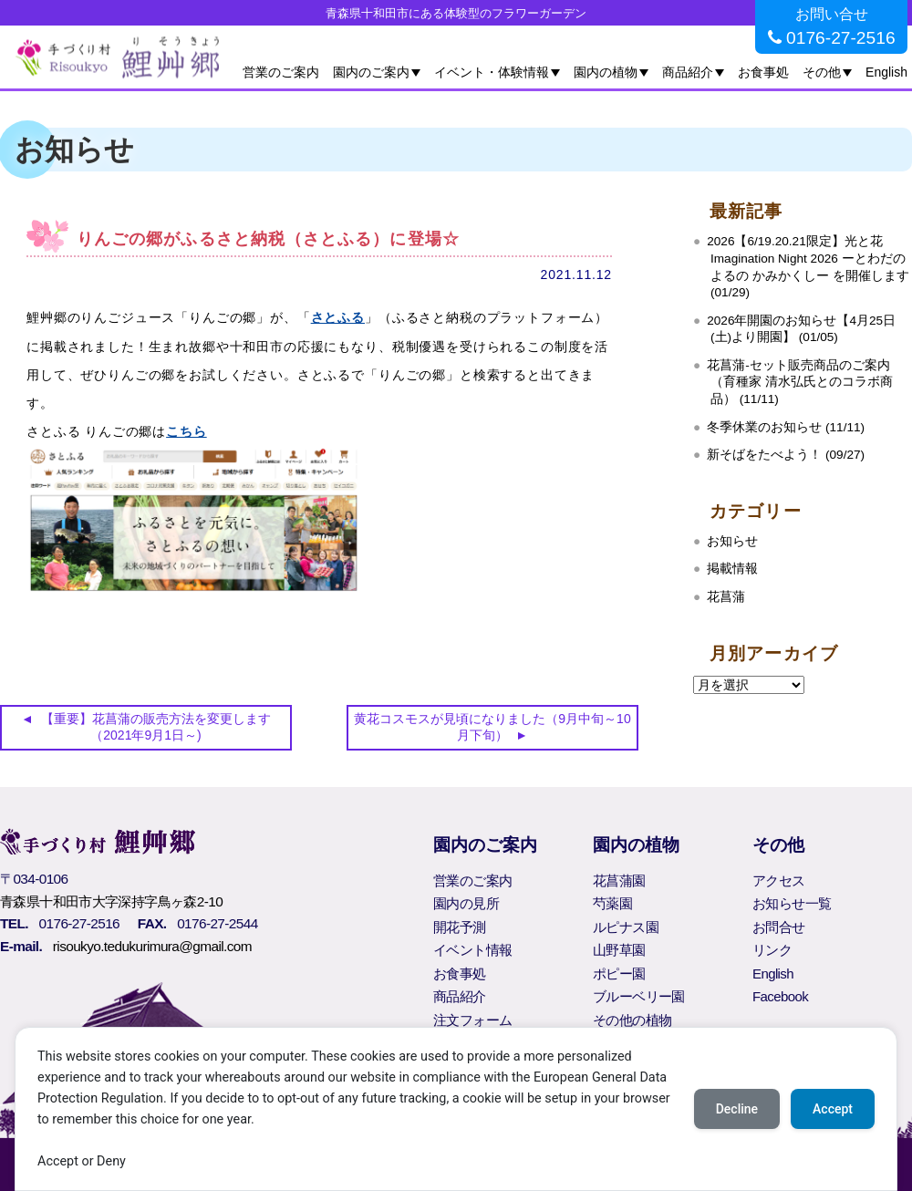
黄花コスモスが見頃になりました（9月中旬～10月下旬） (492, 726)
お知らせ (732, 541)
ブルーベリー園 (639, 996)
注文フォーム (472, 1020)
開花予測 (459, 927)
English (886, 72)
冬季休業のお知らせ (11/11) (786, 427)
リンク (772, 950)
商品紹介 (687, 72)
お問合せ (778, 927)
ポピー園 (619, 973)
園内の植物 (605, 72)
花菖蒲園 (619, 880)
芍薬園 (612, 903)
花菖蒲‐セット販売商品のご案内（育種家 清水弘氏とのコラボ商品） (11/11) (800, 382)
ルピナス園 (625, 927)
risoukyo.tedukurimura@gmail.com (152, 946)
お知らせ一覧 (791, 903)
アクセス (778, 880)
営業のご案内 (281, 72)
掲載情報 (732, 568)
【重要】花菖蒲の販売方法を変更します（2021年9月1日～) (156, 726)
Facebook (780, 996)
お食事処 (763, 72)
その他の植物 (632, 1020)
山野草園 (619, 950)
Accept (833, 1109)
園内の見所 (466, 903)
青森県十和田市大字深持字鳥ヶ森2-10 (111, 901)
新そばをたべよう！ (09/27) (786, 454)
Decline (737, 1109)
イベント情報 (472, 950)
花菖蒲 (726, 597)
